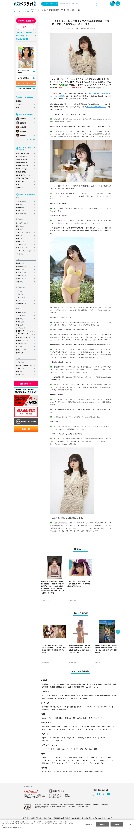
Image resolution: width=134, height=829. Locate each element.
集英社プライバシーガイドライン (41, 818)
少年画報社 (45, 687)
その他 (20, 375)
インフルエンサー (24, 337)
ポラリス (19, 184)
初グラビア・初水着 (24, 365)
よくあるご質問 (23, 39)
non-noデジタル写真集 (107, 695)
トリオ (20, 294)
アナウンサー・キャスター (25, 334)
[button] (118, 632)
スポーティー (22, 248)
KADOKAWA (64, 684)
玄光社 (89, 684)
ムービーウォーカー (93, 687)
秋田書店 (45, 684)
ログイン (26, 27)
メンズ (20, 368)
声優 (20, 325)
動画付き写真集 (21, 172)
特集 (17, 107)
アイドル (21, 316)
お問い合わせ (97, 818)
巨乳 (20, 226)
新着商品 (19, 101)
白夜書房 (77, 687)
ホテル (20, 300)
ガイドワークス (54, 684)
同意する (116, 824)
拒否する (102, 824)
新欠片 (65, 687)
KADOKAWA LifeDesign (77, 684)
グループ (21, 297)
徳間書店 (59, 687)
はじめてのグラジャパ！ (26, 32)
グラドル (21, 313)
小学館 (114, 684)
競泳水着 (21, 208)
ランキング (19, 104)
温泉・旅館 (22, 303)
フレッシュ (21, 245)
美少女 (20, 263)
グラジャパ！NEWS (25, 89)
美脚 (20, 235)
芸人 (19, 347)
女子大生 (21, 328)
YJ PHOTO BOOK (21, 156)
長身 (20, 238)
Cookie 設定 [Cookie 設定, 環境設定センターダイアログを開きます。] (88, 824)
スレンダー (22, 223)
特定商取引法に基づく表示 (62, 818)
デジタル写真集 (23, 78)
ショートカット (23, 232)
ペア (19, 291)
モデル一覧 (30, 139)
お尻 (20, 229)
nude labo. (19, 187)
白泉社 (70, 687)
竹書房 (52, 687)
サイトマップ (107, 818)
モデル (20, 322)
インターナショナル (24, 251)
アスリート (21, 350)
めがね (20, 211)
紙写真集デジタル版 (22, 166)
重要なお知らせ (26, 384)
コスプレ (21, 201)
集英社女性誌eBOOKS (49, 698)
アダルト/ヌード (21, 353)
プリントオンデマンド (23, 178)
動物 (19, 371)
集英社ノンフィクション (66, 698)
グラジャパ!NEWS (23, 11)
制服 (20, 204)
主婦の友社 (107, 684)
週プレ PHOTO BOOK (22, 153)
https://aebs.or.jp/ (39, 807)
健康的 (20, 242)
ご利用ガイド (22, 36)
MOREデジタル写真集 (90, 695)
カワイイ (21, 276)
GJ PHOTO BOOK (21, 159)
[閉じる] (130, 824)
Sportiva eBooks (21, 163)
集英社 (99, 684)
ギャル (20, 254)
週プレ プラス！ (23, 83)
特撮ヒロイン (22, 341)
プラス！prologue (22, 169)
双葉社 (83, 687)
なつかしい (22, 272)
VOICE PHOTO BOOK (22, 175)
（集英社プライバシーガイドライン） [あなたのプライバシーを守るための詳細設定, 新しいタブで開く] (13, 827)
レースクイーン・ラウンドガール (25, 331)
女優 (20, 319)
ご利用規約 (26, 818)
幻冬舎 (94, 684)
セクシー (21, 279)
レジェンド (22, 344)
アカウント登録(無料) (26, 21)
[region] (67, 824)
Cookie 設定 (75, 818)
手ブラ (20, 362)
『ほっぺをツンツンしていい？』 (96, 107)
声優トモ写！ (20, 181)
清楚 (20, 282)
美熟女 (20, 269)
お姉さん (21, 266)
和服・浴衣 (22, 214)
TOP (15, 11)
